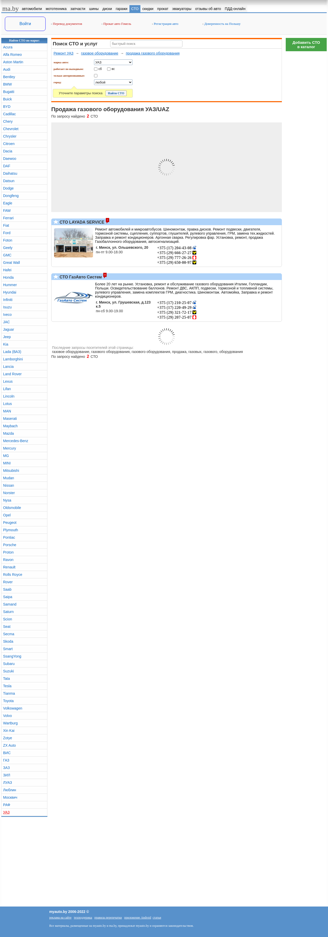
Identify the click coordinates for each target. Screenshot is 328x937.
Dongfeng (11, 196)
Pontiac (9, 537)
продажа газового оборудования (153, 53)
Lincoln (8, 396)
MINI (7, 463)
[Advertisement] (306, 130)
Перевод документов (66, 24)
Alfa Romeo (12, 55)
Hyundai (9, 292)
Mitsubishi (11, 470)
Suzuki (8, 671)
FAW (7, 211)
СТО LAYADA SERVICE (81, 222)
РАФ (6, 805)
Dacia (7, 151)
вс (113, 68)
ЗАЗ (6, 768)
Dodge (8, 188)
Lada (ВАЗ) (12, 352)
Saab (7, 589)
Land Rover (12, 374)
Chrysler (9, 136)
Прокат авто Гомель (116, 24)
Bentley (9, 77)
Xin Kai (8, 730)
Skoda (8, 641)
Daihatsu (10, 173)
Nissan (8, 485)
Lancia (8, 367)
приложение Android (137, 917)
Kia (5, 344)
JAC (6, 322)
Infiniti (8, 300)
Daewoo (9, 159)
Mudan (8, 478)
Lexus (8, 381)
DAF (6, 166)
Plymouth (10, 530)
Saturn (8, 612)
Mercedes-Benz (15, 441)
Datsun (8, 181)
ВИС (7, 753)
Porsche (9, 545)
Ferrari (8, 218)
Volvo (7, 716)
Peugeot (9, 522)
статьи (157, 917)
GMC (7, 255)
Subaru (9, 664)
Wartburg (10, 723)
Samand (9, 604)
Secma (8, 634)
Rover (8, 582)
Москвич (10, 797)
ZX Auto (9, 745)
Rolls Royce (12, 574)
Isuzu (7, 307)
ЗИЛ (6, 775)
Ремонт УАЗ (64, 53)
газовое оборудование (99, 53)
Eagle (7, 203)
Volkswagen (12, 708)
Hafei (7, 270)
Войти (25, 24)
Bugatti (8, 92)
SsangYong (12, 656)
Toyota (8, 701)
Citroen (9, 144)
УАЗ (6, 812)
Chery (8, 121)
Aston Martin (13, 62)
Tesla (7, 686)
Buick (7, 99)
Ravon (8, 560)
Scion (7, 619)
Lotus (7, 404)
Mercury (9, 448)
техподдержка (83, 917)
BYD (7, 107)
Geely (8, 248)
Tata (6, 678)
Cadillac (9, 114)
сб (100, 68)
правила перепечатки (108, 917)
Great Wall (11, 263)
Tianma (9, 693)
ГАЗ (6, 760)
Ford (7, 233)
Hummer (10, 285)
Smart (8, 649)
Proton (8, 552)
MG (6, 456)
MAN (7, 411)
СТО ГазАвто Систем (80, 277)
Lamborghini (13, 359)
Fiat (6, 225)
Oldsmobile (12, 508)
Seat (7, 626)
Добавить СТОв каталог (306, 44)
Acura (8, 47)
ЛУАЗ (7, 782)
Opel (7, 515)
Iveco (7, 315)
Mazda (8, 433)
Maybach (10, 426)
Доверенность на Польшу (221, 24)
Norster (9, 493)
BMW (7, 84)
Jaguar (8, 329)
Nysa (7, 500)
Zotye (7, 738)
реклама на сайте (60, 917)
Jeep (7, 337)
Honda (8, 277)
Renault (9, 567)
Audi (6, 69)
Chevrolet (10, 129)
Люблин (9, 790)
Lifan (7, 389)
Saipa (7, 597)
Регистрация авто (165, 24)
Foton (7, 240)
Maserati (10, 419)
